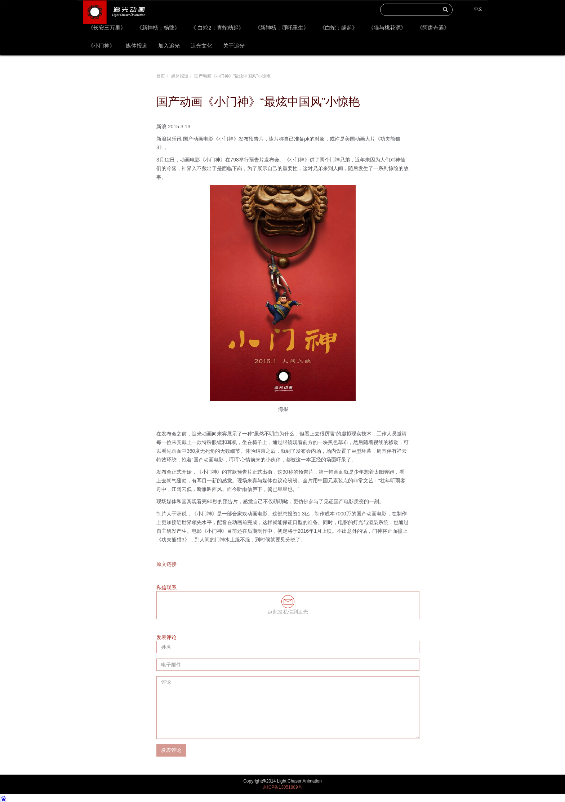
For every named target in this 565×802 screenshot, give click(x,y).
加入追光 (169, 46)
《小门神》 (101, 46)
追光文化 (201, 46)
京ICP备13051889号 (282, 787)
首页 (160, 76)
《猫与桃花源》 (387, 28)
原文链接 (166, 564)
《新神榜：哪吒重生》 (282, 28)
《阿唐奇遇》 (433, 28)
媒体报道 (136, 46)
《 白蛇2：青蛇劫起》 (217, 28)
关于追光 (234, 46)
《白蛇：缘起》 (338, 28)
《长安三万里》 (107, 28)
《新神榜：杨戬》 (158, 28)
